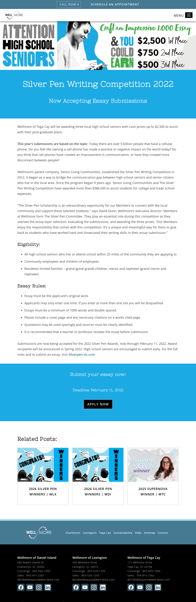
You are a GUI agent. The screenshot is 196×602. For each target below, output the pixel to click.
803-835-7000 (151, 571)
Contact (163, 532)
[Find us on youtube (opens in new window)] (29, 587)
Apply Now (98, 404)
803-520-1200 (96, 571)
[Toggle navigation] (188, 15)
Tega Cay (105, 532)
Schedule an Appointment (115, 4)
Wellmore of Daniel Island (36, 557)
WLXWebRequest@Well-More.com (93, 579)
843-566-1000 (41, 571)
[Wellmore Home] (14, 15)
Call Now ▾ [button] (69, 4)
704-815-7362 (145, 575)
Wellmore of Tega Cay (143, 557)
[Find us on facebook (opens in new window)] (21, 587)
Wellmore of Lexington (89, 557)
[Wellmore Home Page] (39, 532)
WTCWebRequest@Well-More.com (148, 579)
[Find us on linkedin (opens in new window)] (47, 587)
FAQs (138, 532)
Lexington (90, 532)
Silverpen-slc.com (82, 354)
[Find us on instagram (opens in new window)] (38, 587)
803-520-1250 (90, 575)
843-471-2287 (35, 575)
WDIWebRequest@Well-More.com (38, 579)
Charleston (73, 532)
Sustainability (123, 532)
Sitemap (149, 532)
